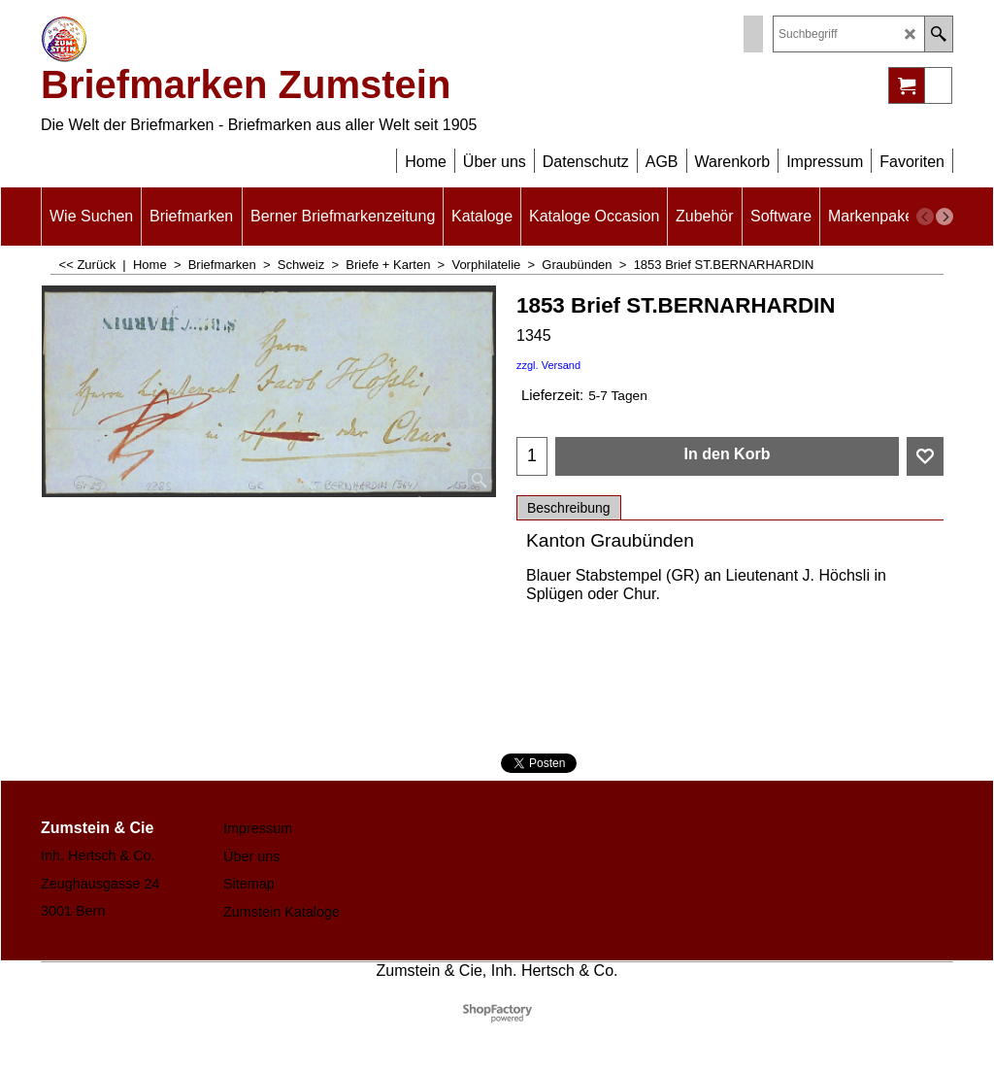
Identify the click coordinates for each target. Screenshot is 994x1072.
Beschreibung (569, 508)
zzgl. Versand (548, 365)
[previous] (925, 216)
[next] (944, 216)
